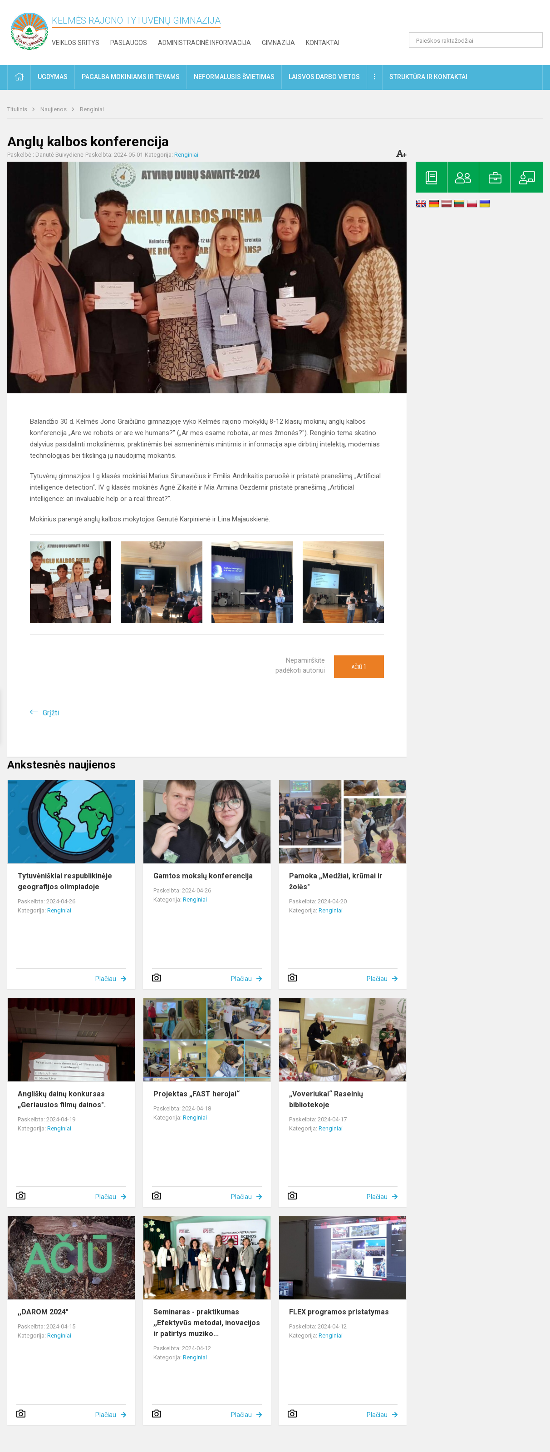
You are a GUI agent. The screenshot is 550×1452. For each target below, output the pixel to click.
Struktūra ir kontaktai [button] (428, 76)
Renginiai (92, 109)
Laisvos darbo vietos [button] (324, 76)
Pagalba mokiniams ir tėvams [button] (131, 76)
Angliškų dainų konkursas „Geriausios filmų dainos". (62, 1099)
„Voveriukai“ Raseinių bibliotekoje (326, 1099)
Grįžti (51, 713)
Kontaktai (322, 42)
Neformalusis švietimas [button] (234, 76)
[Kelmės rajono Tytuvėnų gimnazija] (29, 30)
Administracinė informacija (204, 42)
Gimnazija (278, 42)
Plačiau (105, 978)
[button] (481, 19)
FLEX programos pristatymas (339, 1312)
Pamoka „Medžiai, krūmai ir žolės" (336, 881)
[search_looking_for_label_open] (533, 40)
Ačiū (359, 667)
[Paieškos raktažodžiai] (476, 40)
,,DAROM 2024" (43, 1312)
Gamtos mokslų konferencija (203, 876)
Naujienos (54, 109)
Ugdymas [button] (53, 76)
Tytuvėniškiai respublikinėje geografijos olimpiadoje (65, 881)
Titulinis (18, 109)
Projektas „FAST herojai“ (196, 1094)
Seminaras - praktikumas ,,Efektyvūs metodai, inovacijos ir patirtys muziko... (206, 1323)
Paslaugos (128, 42)
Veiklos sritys (75, 42)
